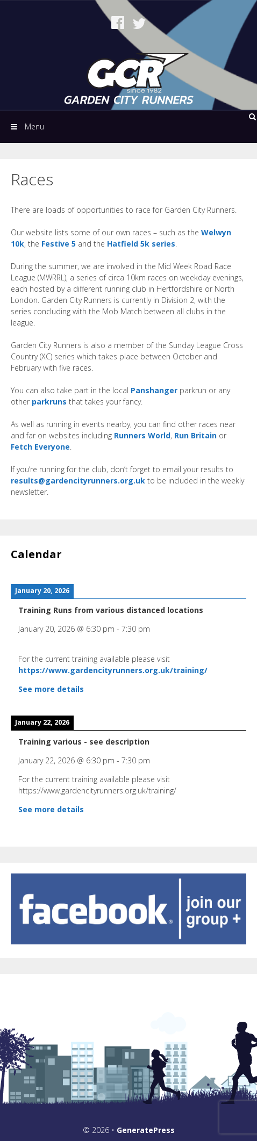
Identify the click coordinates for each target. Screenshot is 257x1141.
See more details (51, 689)
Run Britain (195, 435)
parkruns (49, 401)
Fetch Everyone (40, 447)
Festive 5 (58, 244)
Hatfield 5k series (141, 244)
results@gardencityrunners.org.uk (78, 480)
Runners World (142, 435)
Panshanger (155, 390)
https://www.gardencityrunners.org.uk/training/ (113, 670)
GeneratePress (146, 1130)
